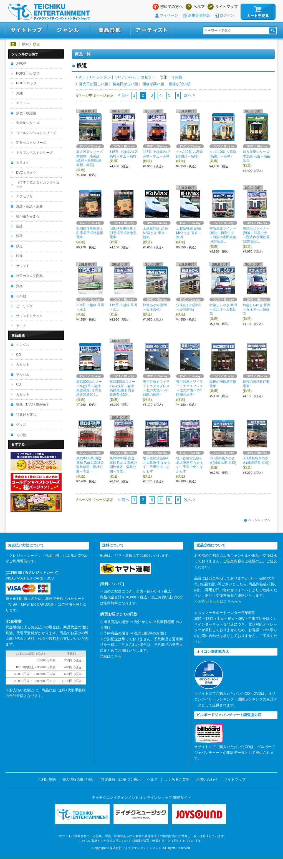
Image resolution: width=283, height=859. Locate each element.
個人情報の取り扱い (78, 780)
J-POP (21, 64)
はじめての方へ (168, 7)
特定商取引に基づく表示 (121, 780)
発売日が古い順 (125, 84)
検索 (25, 44)
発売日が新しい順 (93, 84)
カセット (148, 77)
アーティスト (151, 30)
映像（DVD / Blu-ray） (33, 404)
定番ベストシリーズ (31, 143)
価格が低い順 (179, 84)
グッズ (21, 425)
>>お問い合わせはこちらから (218, 601)
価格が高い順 (153, 84)
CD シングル (100, 77)
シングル (22, 345)
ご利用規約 (47, 780)
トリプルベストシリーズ (34, 153)
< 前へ (123, 95)
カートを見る (258, 12)
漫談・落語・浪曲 (29, 206)
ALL (82, 77)
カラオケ (22, 163)
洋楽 (19, 286)
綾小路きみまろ (27, 216)
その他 (176, 77)
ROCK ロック (26, 83)
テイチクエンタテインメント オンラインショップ (49, 11)
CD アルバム (125, 77)
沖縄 (19, 93)
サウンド (22, 266)
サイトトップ (26, 30)
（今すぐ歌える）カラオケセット (37, 184)
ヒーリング (24, 306)
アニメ (21, 326)
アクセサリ (24, 196)
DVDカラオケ (26, 173)
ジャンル (68, 30)
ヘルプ (195, 7)
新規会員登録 (199, 15)
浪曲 (19, 236)
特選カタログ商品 (29, 276)
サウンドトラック (29, 316)
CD (18, 355)
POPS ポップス (28, 73)
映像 (19, 256)
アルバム (22, 375)
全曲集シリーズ (27, 123)
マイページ (169, 15)
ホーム (13, 44)
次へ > (189, 95)
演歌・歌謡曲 (26, 113)
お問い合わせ (207, 780)
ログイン (227, 15)
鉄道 (19, 246)
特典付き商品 (26, 415)
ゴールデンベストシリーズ (36, 133)
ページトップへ (257, 520)
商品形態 (110, 30)
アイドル (22, 103)
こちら (116, 656)
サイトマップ (223, 7)
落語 (19, 226)
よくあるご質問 (176, 780)
